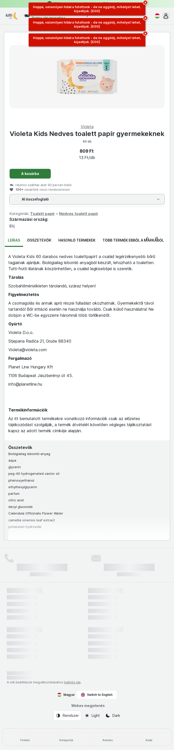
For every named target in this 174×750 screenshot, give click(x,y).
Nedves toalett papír (78, 213)
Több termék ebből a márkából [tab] (133, 240)
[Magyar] (156, 16)
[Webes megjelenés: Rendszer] (67, 715)
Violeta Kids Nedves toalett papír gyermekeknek (87, 133)
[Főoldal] (25, 737)
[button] (166, 16)
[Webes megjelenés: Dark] (113, 715)
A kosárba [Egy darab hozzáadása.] (30, 173)
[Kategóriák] (66, 737)
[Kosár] (149, 737)
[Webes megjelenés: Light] (92, 715)
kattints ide (72, 682)
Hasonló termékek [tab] (76, 240)
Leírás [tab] (14, 240)
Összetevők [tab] (39, 240)
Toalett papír (42, 213)
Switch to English (97, 695)
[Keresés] (107, 737)
